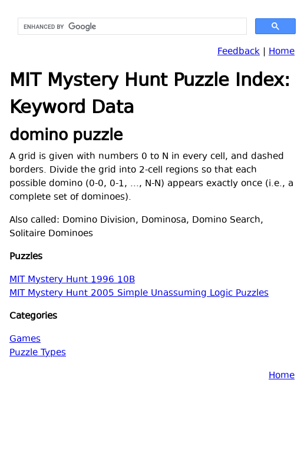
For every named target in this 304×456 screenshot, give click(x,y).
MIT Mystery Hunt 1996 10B (72, 280)
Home (282, 52)
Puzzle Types (37, 353)
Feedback (238, 52)
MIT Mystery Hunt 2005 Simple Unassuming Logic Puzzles (139, 293)
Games (25, 339)
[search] (131, 26)
